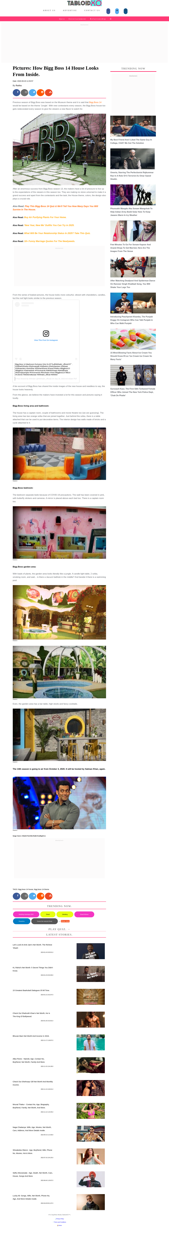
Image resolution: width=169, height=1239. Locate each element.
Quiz (62, 19)
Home (60, 1225)
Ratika (19, 85)
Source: (15, 481)
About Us (49, 10)
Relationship (98, 19)
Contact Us (92, 10)
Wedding (65, 914)
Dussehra (22, 921)
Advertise (70, 10)
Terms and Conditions (60, 1222)
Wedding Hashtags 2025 (26, 914)
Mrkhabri (32, 379)
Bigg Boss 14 (95, 102)
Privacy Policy (60, 1219)
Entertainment (77, 19)
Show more (65, 921)
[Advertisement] (84, 43)
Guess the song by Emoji (44, 921)
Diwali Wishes (84, 914)
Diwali (48, 914)
